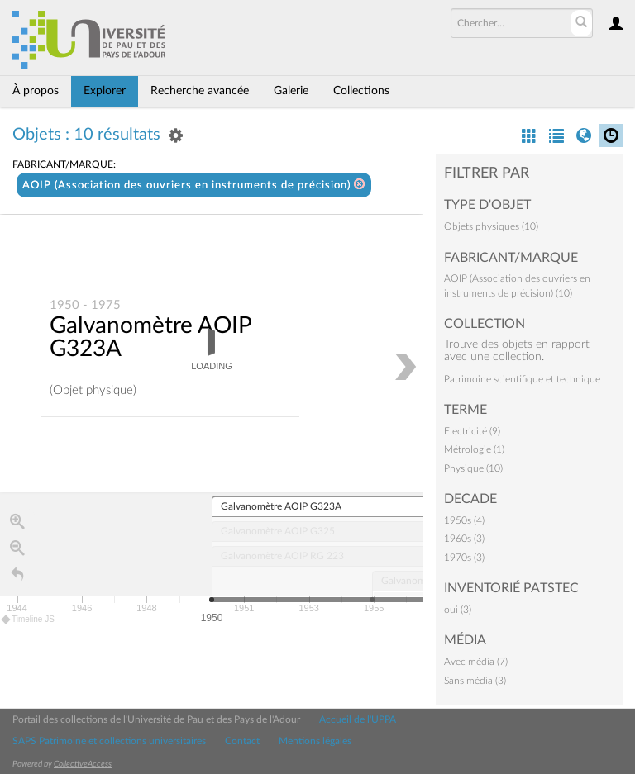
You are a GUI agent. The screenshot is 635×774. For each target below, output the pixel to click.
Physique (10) (473, 468)
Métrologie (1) (474, 449)
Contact (242, 741)
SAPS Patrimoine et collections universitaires (109, 741)
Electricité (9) (472, 431)
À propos (35, 91)
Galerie (291, 91)
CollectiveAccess (83, 764)
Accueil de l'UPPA (357, 719)
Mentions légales (315, 741)
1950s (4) (464, 520)
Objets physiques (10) (491, 226)
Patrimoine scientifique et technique (522, 379)
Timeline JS (28, 619)
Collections (361, 91)
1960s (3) (464, 539)
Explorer (105, 91)
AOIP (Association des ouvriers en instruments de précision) (193, 184)
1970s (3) (464, 558)
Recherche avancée (199, 91)
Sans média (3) (475, 681)
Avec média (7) (476, 662)
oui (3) (457, 610)
